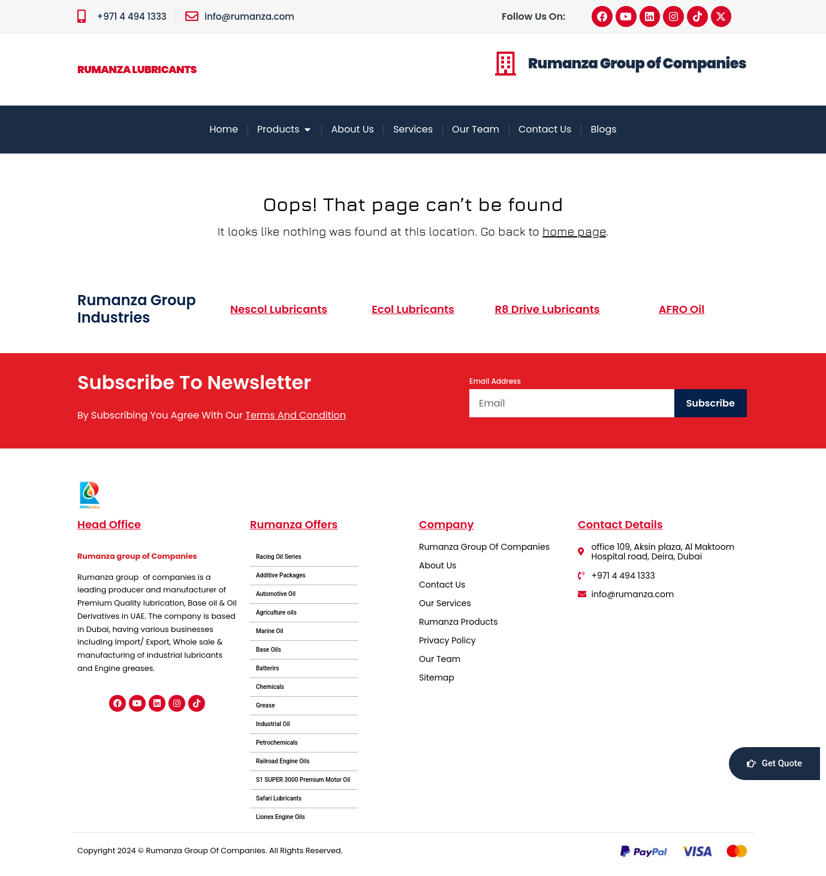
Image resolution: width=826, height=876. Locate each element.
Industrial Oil (273, 725)
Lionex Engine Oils (280, 818)
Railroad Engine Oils (282, 762)
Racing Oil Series (279, 558)
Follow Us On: (533, 16)
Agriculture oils (276, 613)
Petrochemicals (277, 743)
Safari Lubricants (279, 799)
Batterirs (267, 669)
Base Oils (268, 651)
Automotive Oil (276, 595)
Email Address (495, 382)
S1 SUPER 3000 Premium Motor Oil (303, 781)
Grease (265, 706)
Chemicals (270, 688)
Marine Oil (270, 632)
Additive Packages (281, 576)
